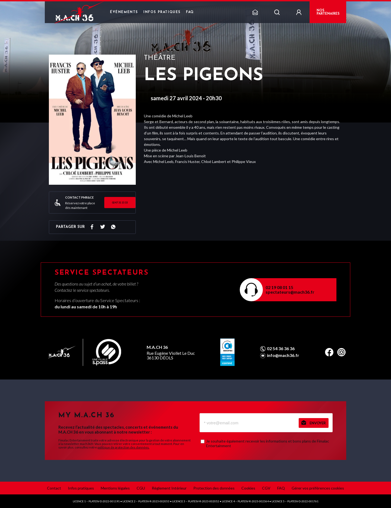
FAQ (190, 12)
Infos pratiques (162, 12)
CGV (266, 488)
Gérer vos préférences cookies (318, 488)
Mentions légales (115, 488)
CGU (141, 488)
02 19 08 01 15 (279, 287)
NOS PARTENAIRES (328, 12)
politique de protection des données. (123, 447)
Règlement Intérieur (169, 488)
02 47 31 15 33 (120, 202)
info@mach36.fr (283, 355)
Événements (124, 12)
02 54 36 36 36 (281, 348)
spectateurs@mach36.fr (290, 292)
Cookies (248, 488)
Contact (54, 488)
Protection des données (214, 488)
